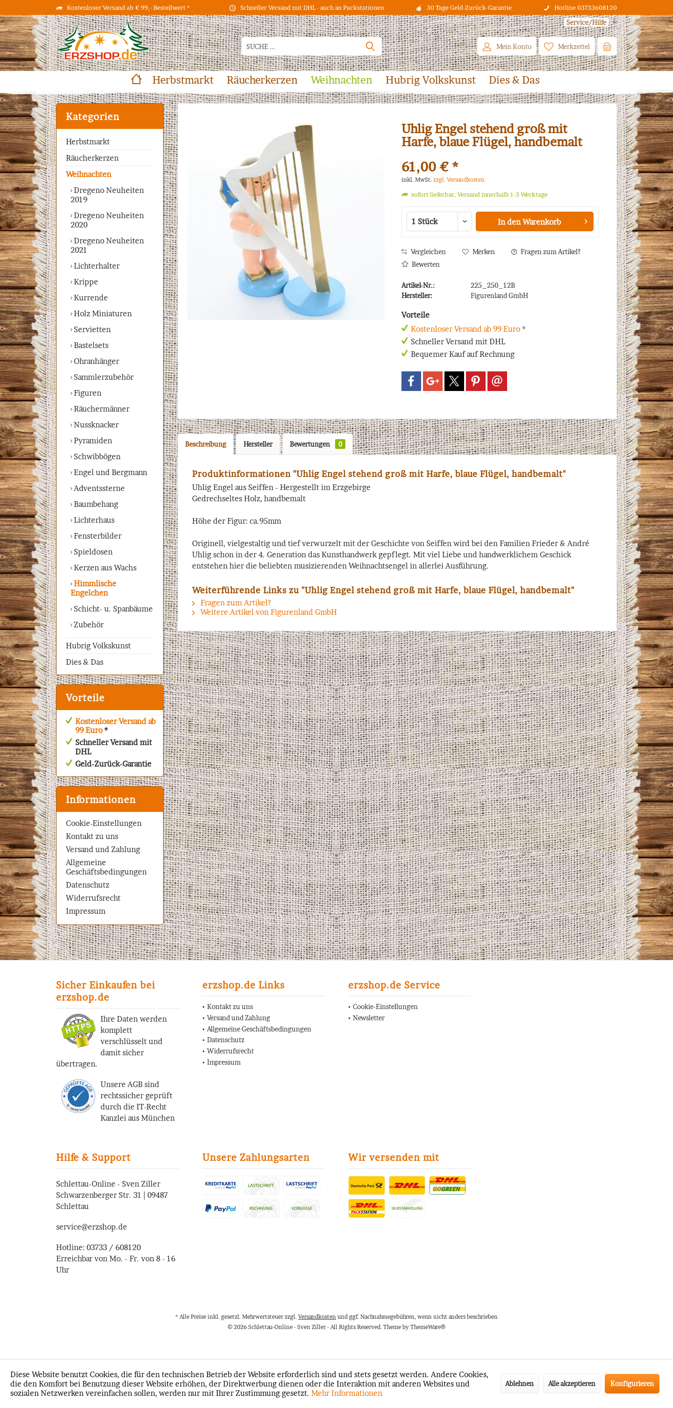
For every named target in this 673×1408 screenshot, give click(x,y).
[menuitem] (587, 22)
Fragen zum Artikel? (545, 252)
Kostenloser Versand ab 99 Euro (115, 726)
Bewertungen (317, 444)
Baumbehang (95, 504)
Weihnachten (88, 174)
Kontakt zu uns (92, 836)
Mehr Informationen (346, 1393)
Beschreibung (205, 444)
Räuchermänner (100, 408)
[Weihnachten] (341, 80)
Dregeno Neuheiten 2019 (107, 194)
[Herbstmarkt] (183, 80)
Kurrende (90, 297)
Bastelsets (90, 345)
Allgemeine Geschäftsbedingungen (106, 867)
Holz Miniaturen (102, 313)
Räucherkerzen (92, 158)
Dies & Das (84, 662)
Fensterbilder (97, 535)
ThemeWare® (427, 1326)
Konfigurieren (632, 1383)
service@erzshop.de (91, 1226)
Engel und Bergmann (109, 472)
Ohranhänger (95, 361)
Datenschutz (87, 884)
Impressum (86, 911)
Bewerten (420, 264)
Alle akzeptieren (571, 1383)
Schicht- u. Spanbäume (112, 608)
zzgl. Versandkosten (459, 179)
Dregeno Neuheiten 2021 (107, 245)
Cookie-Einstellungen (104, 823)
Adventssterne (98, 488)
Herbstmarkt (88, 141)
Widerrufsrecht (93, 898)
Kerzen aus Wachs (104, 567)
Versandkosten (317, 1316)
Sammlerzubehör (103, 377)
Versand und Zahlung (103, 849)
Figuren (86, 393)
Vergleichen (423, 252)
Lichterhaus (93, 520)
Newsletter (369, 1018)
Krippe (85, 281)
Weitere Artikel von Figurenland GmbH (264, 612)
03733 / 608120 (113, 1247)
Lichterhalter (96, 265)
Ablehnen (519, 1383)
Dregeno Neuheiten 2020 (107, 220)
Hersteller (257, 444)
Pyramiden (92, 440)
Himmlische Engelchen (93, 588)
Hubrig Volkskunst (98, 645)
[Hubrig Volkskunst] (430, 80)
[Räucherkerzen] (262, 80)
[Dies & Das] (514, 80)
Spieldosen (92, 551)
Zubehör (88, 624)
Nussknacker (95, 424)
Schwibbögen (96, 456)
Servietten (91, 329)
